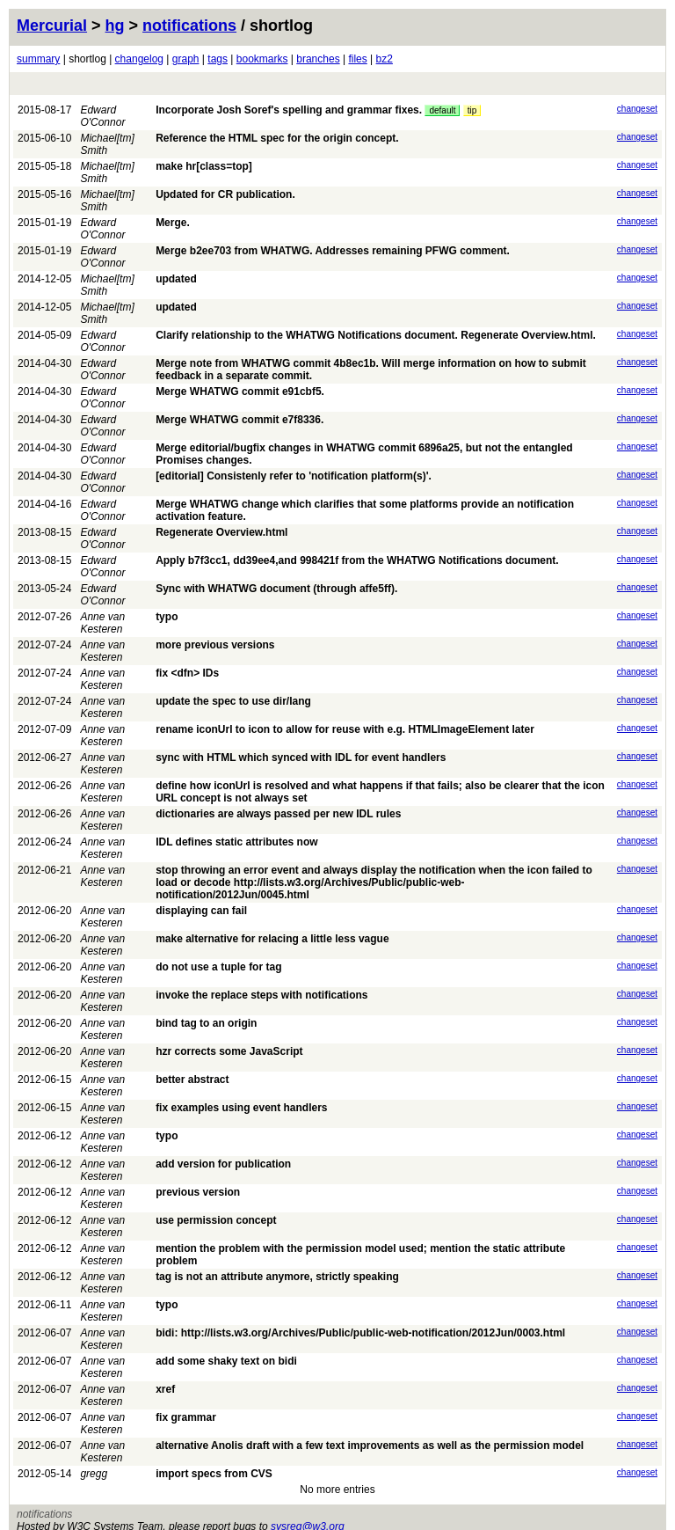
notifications (189, 25)
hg (115, 25)
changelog (139, 59)
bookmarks (262, 59)
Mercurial (52, 25)
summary (38, 59)
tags (217, 59)
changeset (637, 108)
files (357, 59)
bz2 (384, 59)
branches (317, 59)
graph (186, 59)
